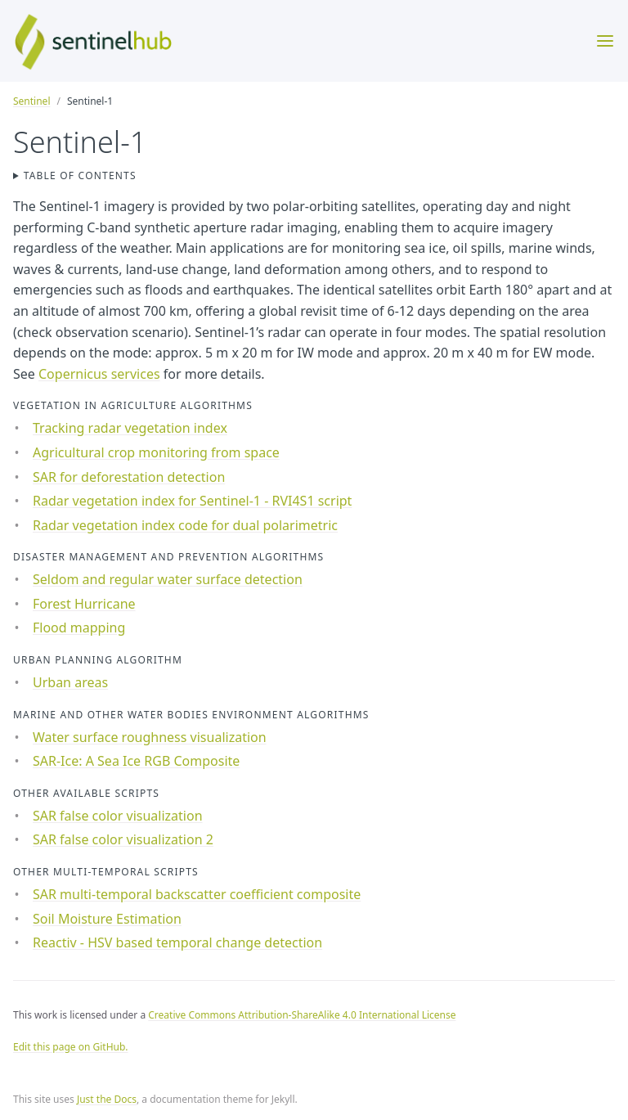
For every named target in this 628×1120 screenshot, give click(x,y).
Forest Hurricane (84, 604)
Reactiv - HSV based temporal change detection (177, 942)
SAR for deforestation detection (129, 477)
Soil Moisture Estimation (107, 919)
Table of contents (80, 175)
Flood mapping (79, 627)
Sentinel (31, 101)
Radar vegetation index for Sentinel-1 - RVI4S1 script (192, 501)
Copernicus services (99, 374)
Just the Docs (107, 1099)
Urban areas (70, 682)
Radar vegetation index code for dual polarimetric (185, 525)
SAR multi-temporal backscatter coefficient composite (197, 894)
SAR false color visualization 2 (123, 839)
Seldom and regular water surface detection (168, 579)
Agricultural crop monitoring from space (156, 452)
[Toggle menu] (605, 41)
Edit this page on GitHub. (70, 1047)
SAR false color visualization (118, 816)
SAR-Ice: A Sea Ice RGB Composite (136, 761)
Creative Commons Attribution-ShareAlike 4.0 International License (301, 1015)
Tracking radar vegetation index (130, 428)
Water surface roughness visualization (150, 737)
